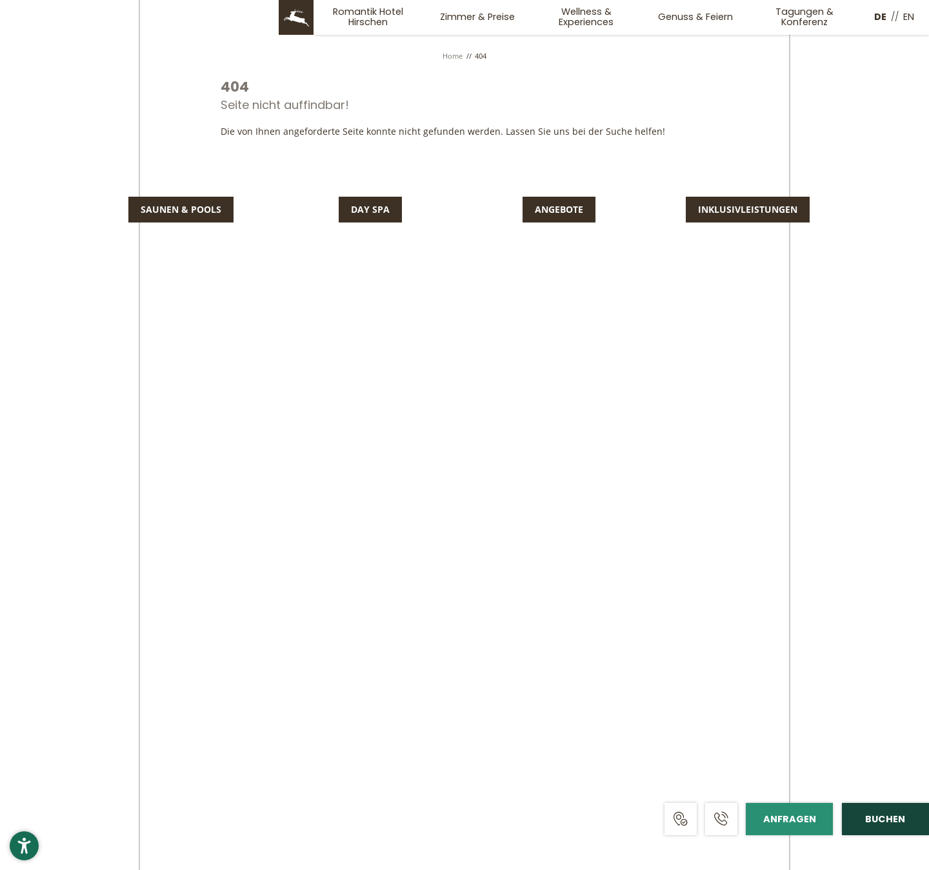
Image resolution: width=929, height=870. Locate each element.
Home (453, 56)
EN (908, 16)
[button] (24, 845)
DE (880, 16)
